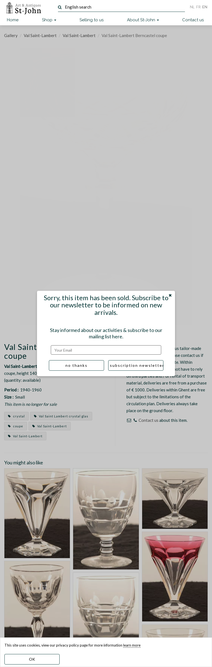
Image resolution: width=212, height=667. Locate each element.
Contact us (193, 19)
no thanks (76, 365)
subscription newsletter (136, 365)
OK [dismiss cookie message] (32, 659)
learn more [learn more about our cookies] (132, 645)
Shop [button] (49, 19)
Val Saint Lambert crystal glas (61, 416)
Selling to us (92, 19)
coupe (15, 426)
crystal (16, 416)
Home (12, 19)
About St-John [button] (143, 19)
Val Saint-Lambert (40, 35)
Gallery (11, 35)
